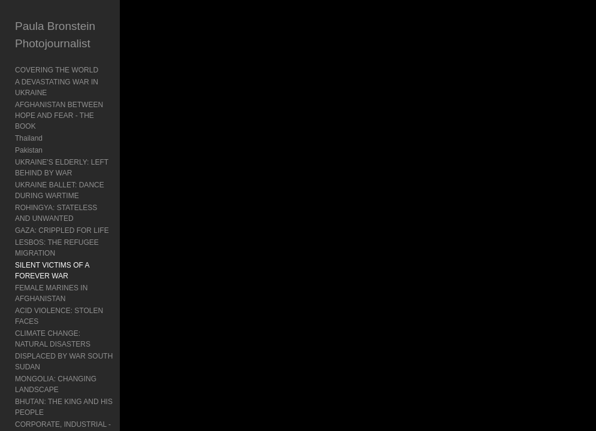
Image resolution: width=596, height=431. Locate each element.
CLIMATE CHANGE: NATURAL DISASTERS (52, 338)
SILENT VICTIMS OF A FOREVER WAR (52, 270)
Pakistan (29, 150)
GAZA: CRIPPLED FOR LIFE (62, 230)
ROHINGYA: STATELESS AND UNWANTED (56, 213)
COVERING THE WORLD (56, 70)
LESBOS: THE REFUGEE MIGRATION (57, 247)
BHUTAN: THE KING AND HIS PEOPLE (64, 407)
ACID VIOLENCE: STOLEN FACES (59, 316)
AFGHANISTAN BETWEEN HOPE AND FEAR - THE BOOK (59, 115)
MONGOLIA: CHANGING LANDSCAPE (55, 384)
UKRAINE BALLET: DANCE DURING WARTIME (59, 190)
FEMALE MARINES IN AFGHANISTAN (51, 293)
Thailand (29, 138)
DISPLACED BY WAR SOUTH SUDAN (64, 361)
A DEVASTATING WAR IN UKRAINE (56, 87)
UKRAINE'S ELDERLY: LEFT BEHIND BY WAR (61, 167)
